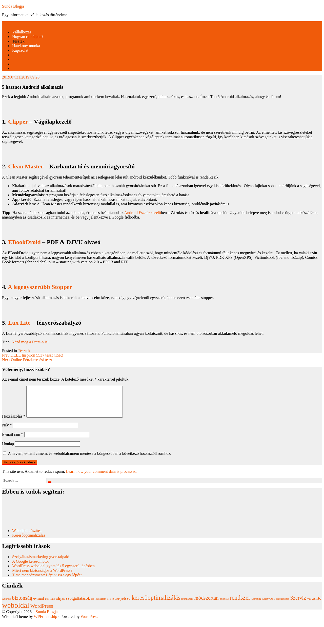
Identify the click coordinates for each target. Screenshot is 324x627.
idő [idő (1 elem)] (93, 604)
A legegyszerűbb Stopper (40, 287)
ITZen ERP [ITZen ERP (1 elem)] (113, 604)
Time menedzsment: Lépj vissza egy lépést (47, 581)
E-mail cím (12, 440)
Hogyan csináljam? (27, 36)
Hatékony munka (26, 46)
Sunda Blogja (13, 6)
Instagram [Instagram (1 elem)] (100, 604)
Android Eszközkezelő (142, 212)
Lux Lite (19, 322)
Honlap (8, 450)
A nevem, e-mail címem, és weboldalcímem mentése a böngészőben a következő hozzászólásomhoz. (89, 459)
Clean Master (25, 166)
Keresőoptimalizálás (28, 541)
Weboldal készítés (27, 537)
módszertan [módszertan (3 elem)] (206, 604)
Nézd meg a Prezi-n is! (30, 342)
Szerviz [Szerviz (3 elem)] (298, 604)
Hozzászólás (13, 422)
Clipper (18, 121)
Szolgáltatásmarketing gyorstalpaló (41, 563)
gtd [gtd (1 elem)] (47, 604)
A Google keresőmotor (30, 567)
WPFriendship (45, 622)
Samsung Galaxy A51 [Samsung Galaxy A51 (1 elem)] (263, 604)
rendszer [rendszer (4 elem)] (240, 603)
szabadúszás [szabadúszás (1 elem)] (282, 604)
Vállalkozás (21, 32)
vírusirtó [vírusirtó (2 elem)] (314, 604)
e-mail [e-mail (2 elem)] (38, 604)
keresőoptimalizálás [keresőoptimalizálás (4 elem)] (156, 603)
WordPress (89, 622)
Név (7, 431)
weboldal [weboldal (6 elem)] (15, 611)
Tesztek (18, 41)
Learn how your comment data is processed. (101, 477)
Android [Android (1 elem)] (6, 604)
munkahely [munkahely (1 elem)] (187, 604)
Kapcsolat (20, 50)
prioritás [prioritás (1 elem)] (224, 604)
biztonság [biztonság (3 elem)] (22, 604)
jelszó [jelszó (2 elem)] (126, 604)
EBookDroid (24, 242)
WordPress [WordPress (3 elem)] (41, 612)
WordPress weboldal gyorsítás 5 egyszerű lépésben (53, 572)
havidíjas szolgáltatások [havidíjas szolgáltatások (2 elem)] (70, 604)
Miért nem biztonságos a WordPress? (42, 576)
